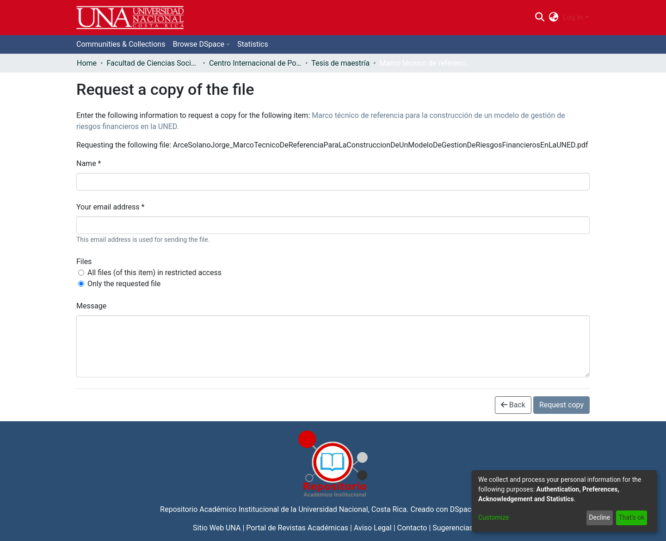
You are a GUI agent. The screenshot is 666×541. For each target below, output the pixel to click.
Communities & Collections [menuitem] (120, 44)
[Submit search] (539, 17)
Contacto (412, 527)
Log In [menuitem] (573, 17)
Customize (493, 517)
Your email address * (110, 207)
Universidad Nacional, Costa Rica (352, 509)
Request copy (561, 404)
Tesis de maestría (340, 63)
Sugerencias (452, 527)
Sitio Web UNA (216, 527)
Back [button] (513, 404)
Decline (599, 517)
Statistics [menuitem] (252, 44)
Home (87, 63)
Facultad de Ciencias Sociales (152, 63)
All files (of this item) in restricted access (154, 272)
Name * (88, 163)
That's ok (631, 517)
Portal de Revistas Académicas (297, 527)
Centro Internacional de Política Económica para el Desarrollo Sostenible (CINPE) (255, 63)
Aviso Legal (373, 527)
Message (91, 305)
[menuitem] (554, 17)
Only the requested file (123, 283)
